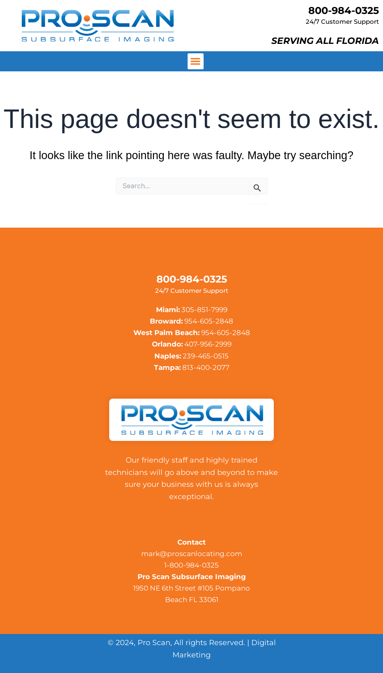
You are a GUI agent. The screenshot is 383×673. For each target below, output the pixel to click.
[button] (196, 61)
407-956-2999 (208, 344)
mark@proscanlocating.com (191, 554)
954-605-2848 (208, 321)
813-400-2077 (205, 367)
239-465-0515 (206, 356)
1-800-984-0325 (191, 565)
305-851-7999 (204, 310)
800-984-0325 (343, 10)
